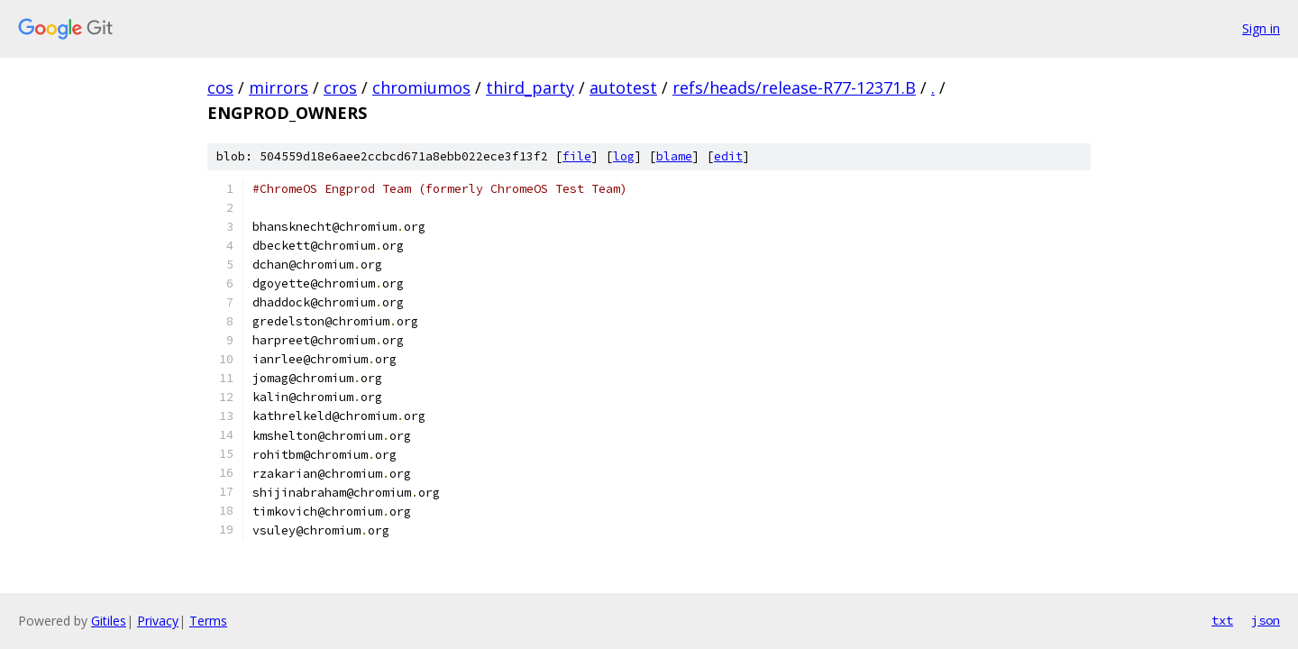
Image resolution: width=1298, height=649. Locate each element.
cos (220, 87)
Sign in (1261, 28)
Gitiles (108, 620)
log (624, 156)
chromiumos (421, 87)
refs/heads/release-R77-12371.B (794, 87)
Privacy (157, 620)
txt (1222, 620)
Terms (208, 620)
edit (728, 156)
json (1265, 620)
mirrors (278, 87)
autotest (623, 87)
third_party (530, 87)
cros (340, 87)
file (576, 156)
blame (674, 156)
